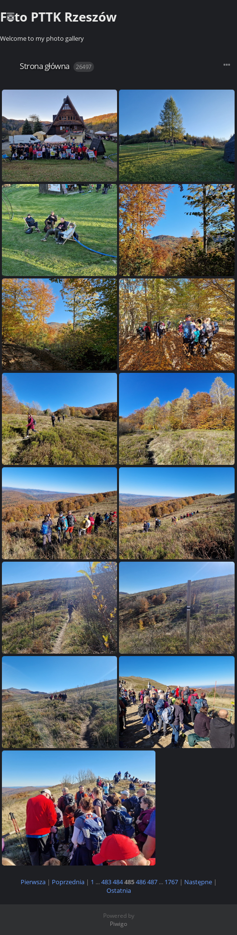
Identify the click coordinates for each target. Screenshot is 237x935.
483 (106, 881)
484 (118, 881)
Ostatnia (119, 890)
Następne (198, 881)
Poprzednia (68, 881)
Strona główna (45, 65)
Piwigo (118, 924)
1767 (171, 881)
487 (152, 881)
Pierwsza (33, 881)
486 (141, 881)
